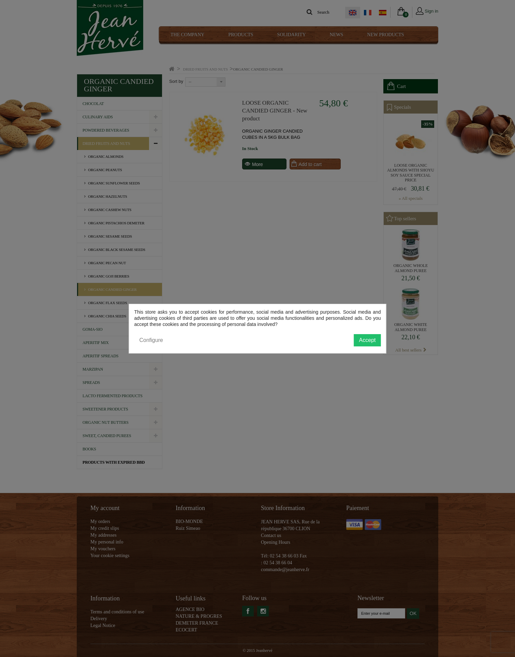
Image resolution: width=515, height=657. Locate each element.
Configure (151, 340)
